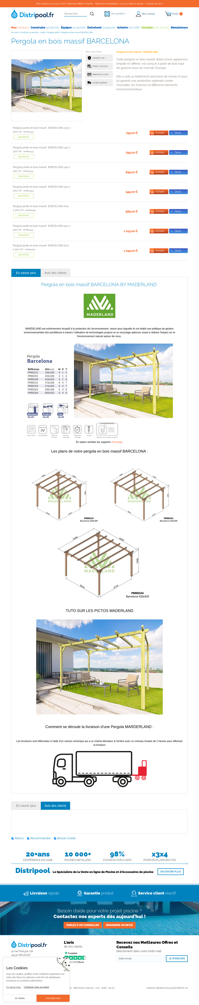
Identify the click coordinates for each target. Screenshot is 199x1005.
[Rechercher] (92, 13)
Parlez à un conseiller (82, 925)
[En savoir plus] (171, 871)
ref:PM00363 (30, 210)
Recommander (40, 838)
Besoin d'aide (66, 838)
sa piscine (45, 27)
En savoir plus (26, 273)
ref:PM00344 (28, 171)
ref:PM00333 (28, 132)
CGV (98, 988)
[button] (145, 14)
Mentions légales (83, 988)
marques (20, 27)
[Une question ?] (115, 13)
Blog (111, 988)
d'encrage (116, 442)
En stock (24, 137)
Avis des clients (55, 273)
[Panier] (174, 14)
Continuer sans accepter (36, 987)
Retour (19, 838)
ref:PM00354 (28, 230)
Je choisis (20, 998)
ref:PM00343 (28, 152)
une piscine (155, 27)
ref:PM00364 (30, 250)
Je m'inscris (177, 958)
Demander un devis (119, 925)
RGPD (104, 988)
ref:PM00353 (28, 191)
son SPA (128, 27)
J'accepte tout (53, 998)
